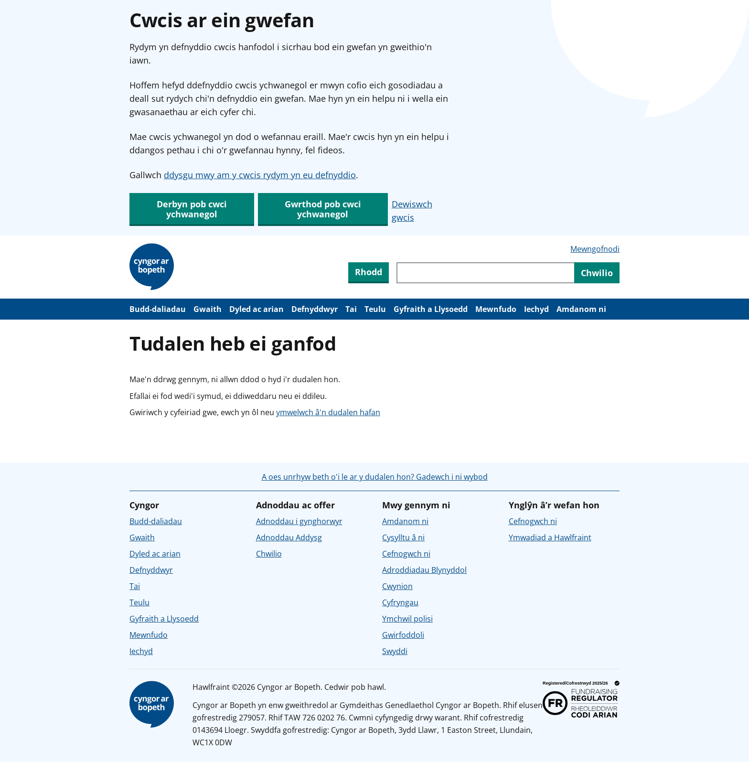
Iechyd (536, 309)
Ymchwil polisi (407, 618)
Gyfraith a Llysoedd (431, 309)
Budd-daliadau (157, 309)
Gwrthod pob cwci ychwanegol (323, 209)
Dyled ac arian (256, 309)
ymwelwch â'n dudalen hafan (328, 412)
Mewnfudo (495, 309)
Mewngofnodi (595, 249)
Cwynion (397, 586)
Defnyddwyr (314, 309)
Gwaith (207, 309)
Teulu (375, 309)
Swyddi (394, 651)
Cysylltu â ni (403, 537)
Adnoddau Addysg (289, 537)
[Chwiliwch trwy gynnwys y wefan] (485, 272)
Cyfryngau (400, 602)
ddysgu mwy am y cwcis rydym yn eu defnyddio (260, 175)
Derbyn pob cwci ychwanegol (192, 209)
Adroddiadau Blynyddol (424, 570)
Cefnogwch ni (406, 553)
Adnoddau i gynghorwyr (299, 521)
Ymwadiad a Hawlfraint (550, 537)
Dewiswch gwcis (412, 210)
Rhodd (368, 272)
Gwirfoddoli (403, 635)
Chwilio (269, 553)
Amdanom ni (581, 309)
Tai (351, 309)
